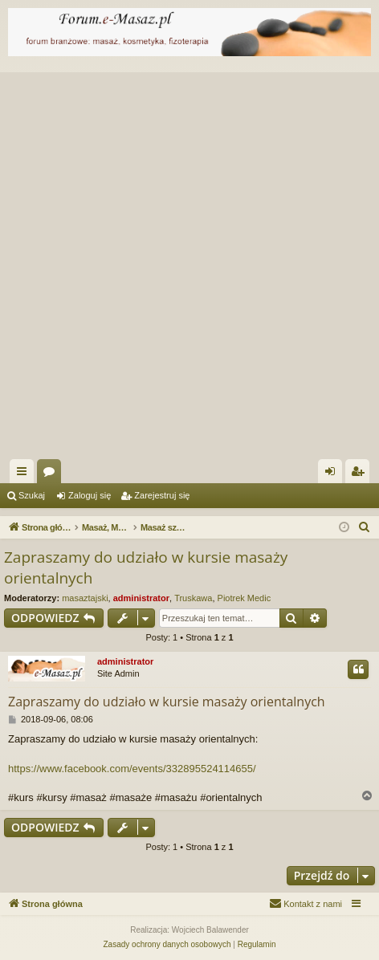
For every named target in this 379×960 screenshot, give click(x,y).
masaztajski (85, 598)
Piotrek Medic (244, 598)
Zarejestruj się (162, 495)
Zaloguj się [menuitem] (333, 474)
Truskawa (193, 598)
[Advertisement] (189, 261)
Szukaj (31, 495)
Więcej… (25, 474)
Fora (52, 474)
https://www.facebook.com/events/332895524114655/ (132, 769)
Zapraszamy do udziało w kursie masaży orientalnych (145, 568)
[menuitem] (364, 527)
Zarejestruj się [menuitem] (360, 474)
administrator (141, 598)
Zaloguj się (89, 495)
